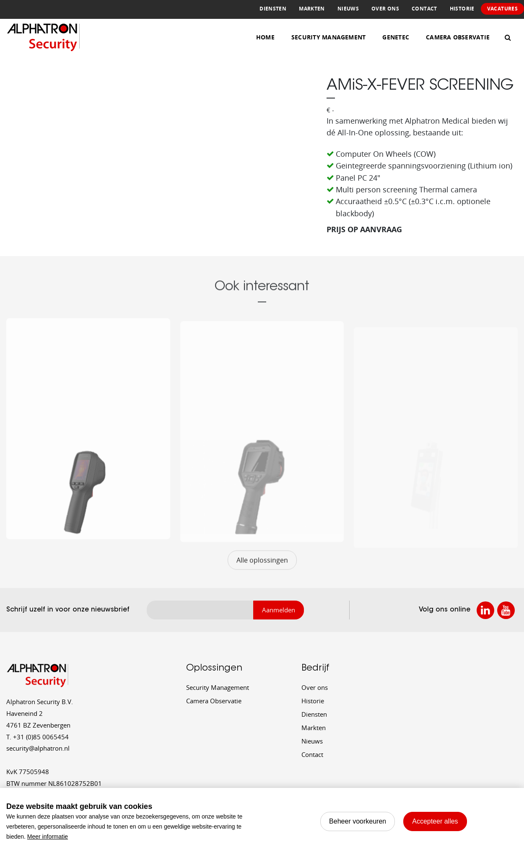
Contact (424, 8)
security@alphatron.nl (38, 748)
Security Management (328, 37)
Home (265, 37)
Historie (462, 8)
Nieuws (348, 8)
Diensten (272, 8)
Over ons (385, 8)
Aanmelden (278, 610)
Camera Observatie (458, 37)
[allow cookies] (435, 821)
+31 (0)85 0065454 (37, 737)
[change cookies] (357, 821)
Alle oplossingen (262, 571)
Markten (312, 8)
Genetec (395, 37)
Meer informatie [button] (47, 836)
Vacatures (502, 8)
